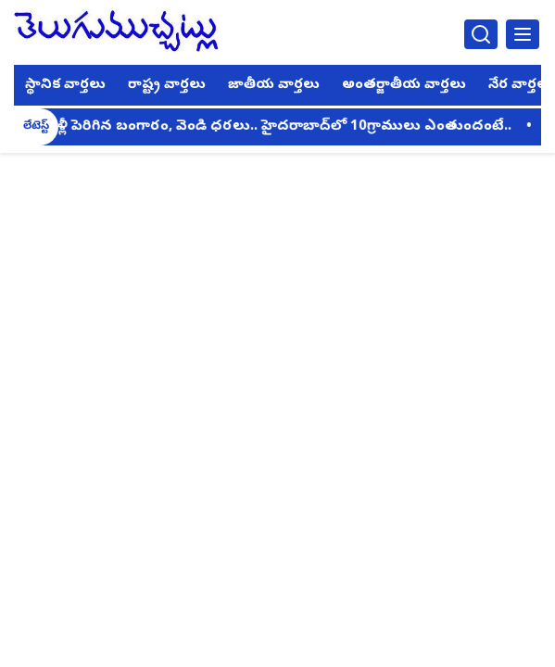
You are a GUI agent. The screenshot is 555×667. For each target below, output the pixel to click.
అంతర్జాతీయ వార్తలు (404, 85)
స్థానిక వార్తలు (65, 85)
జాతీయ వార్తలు (274, 85)
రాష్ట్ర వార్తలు (167, 85)
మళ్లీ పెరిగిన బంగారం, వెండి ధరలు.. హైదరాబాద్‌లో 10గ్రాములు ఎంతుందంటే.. (279, 127)
